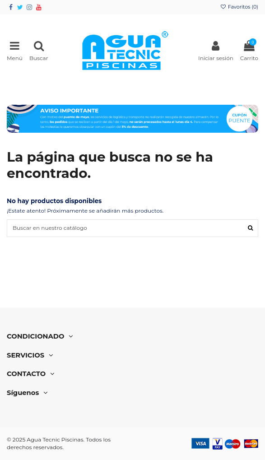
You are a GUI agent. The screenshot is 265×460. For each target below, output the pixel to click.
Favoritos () (239, 7)
